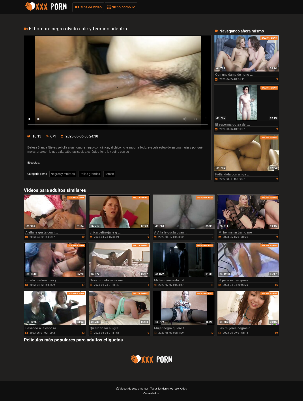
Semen (109, 174)
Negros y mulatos (63, 174)
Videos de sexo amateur (134, 388)
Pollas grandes (90, 174)
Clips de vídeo (88, 7)
